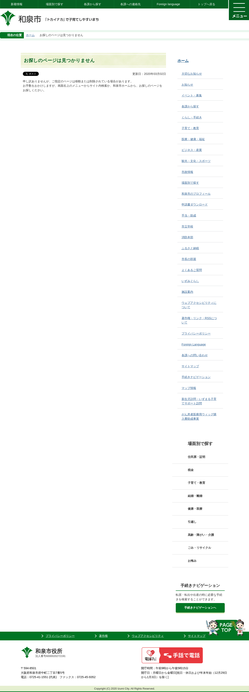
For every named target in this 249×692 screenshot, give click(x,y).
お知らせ (187, 84)
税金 (191, 470)
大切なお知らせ (192, 73)
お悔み (192, 560)
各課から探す (92, 4)
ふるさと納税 (190, 248)
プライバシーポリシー (196, 333)
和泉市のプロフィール (196, 193)
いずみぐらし (190, 281)
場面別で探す (54, 4)
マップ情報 (189, 388)
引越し (192, 521)
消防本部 (187, 237)
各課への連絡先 (130, 4)
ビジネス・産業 (192, 150)
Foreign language (168, 4)
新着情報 (16, 4)
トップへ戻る (206, 4)
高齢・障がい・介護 (201, 534)
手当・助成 (189, 215)
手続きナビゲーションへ (200, 607)
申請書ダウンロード (195, 204)
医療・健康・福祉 (193, 139)
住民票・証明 (196, 456)
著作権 (103, 635)
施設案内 (187, 291)
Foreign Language (194, 344)
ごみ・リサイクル (199, 547)
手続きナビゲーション (196, 377)
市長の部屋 (189, 259)
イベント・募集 (192, 95)
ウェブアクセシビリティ (148, 635)
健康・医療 (195, 508)
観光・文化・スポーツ (196, 161)
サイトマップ (190, 366)
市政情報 (187, 172)
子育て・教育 (190, 128)
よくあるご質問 (192, 270)
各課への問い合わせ (195, 355)
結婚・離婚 (195, 495)
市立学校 (187, 226)
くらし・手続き (192, 117)
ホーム (30, 35)
